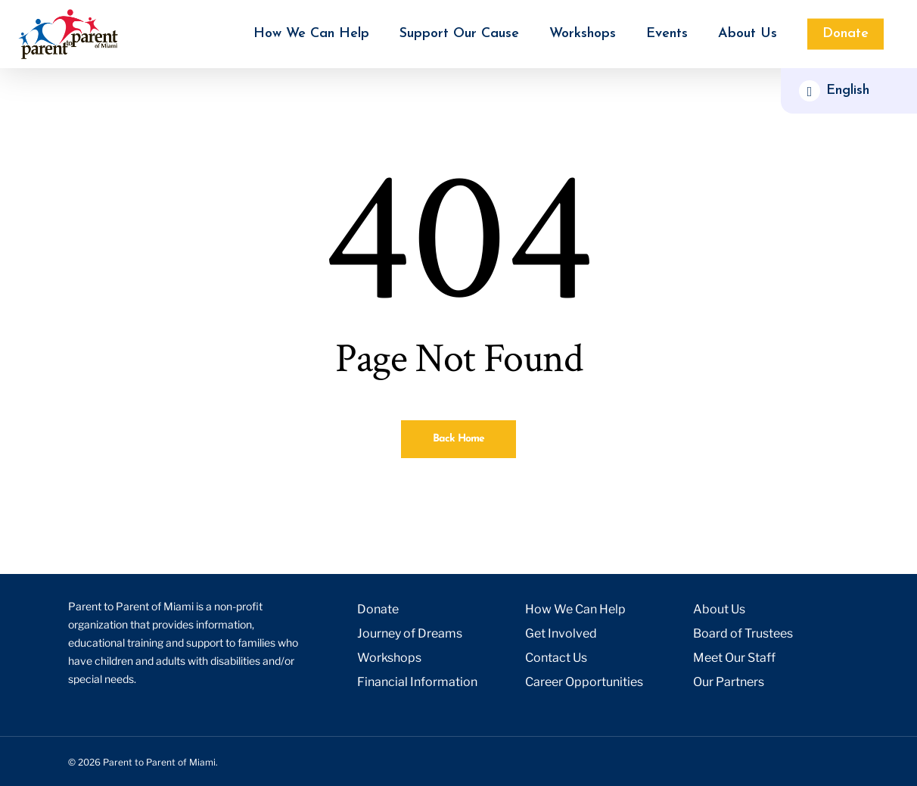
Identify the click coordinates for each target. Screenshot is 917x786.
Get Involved (561, 633)
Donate (378, 609)
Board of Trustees (743, 633)
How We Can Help (575, 609)
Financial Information (417, 682)
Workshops (389, 657)
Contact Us (556, 657)
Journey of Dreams (409, 633)
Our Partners (728, 682)
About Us (719, 609)
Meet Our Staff (734, 657)
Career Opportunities (584, 682)
